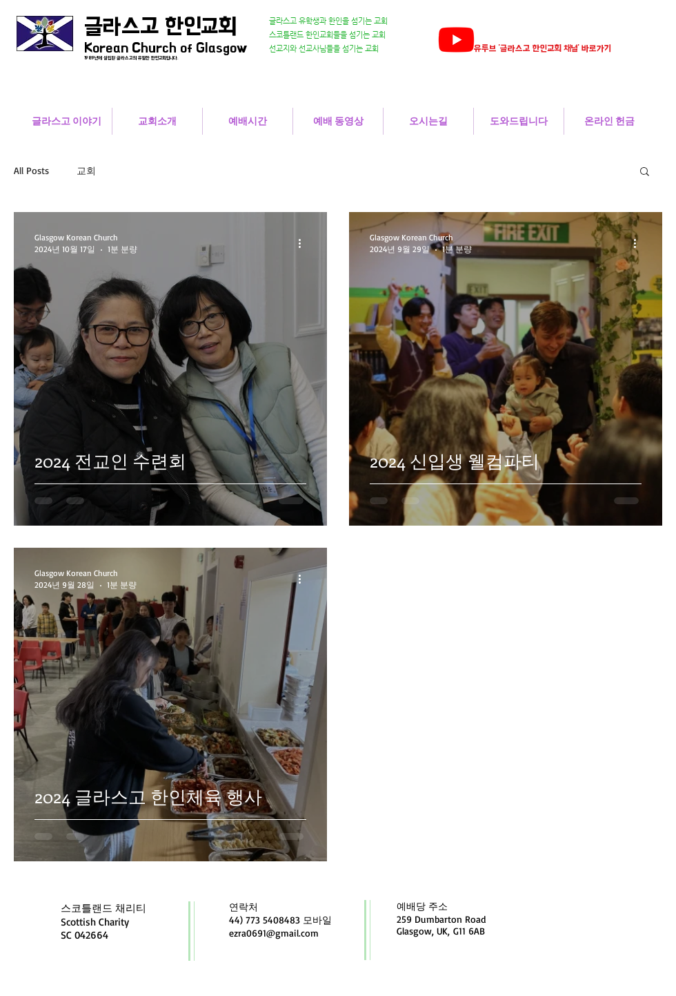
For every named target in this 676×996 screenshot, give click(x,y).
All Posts (31, 170)
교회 (86, 170)
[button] (644, 172)
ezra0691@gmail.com (274, 933)
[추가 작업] (304, 243)
